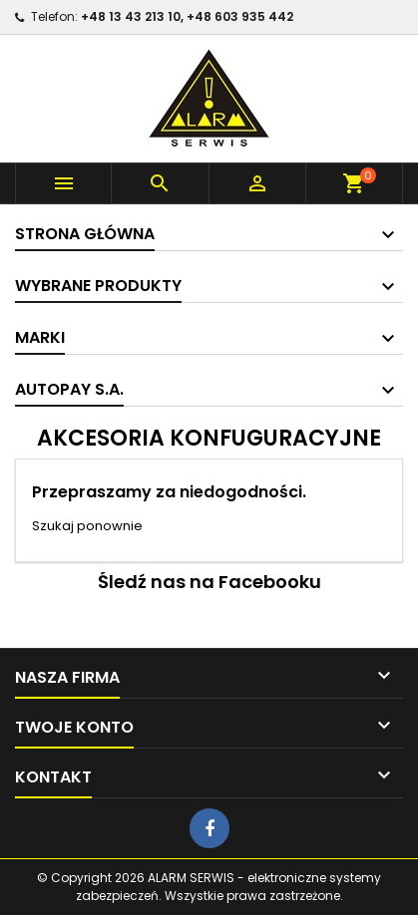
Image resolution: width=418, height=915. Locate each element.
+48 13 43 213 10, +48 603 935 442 (187, 16)
